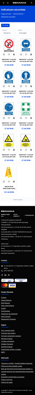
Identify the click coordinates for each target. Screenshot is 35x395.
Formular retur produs (8, 333)
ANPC (3, 352)
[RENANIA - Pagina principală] (19, 2)
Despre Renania (6, 300)
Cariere (3, 308)
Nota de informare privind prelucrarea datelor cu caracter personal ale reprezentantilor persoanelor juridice (17, 371)
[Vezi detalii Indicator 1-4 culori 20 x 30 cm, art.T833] (9, 77)
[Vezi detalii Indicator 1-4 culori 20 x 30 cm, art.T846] (26, 109)
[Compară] (14, 54)
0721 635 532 (8, 271)
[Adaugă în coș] (4, 54)
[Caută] (8, 3)
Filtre (5, 25)
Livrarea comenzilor (7, 341)
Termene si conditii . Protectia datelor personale (16, 363)
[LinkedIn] (5, 275)
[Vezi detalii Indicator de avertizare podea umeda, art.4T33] (9, 172)
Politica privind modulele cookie (11, 366)
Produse (20, 30)
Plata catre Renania (7, 306)
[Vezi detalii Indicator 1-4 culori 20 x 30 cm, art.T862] (9, 141)
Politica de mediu (7, 382)
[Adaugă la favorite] (9, 54)
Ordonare (4, 30)
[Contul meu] (31, 3)
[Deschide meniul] (3, 3)
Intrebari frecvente (7, 344)
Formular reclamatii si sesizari (11, 336)
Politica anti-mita (6, 380)
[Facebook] (2, 275)
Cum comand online (7, 330)
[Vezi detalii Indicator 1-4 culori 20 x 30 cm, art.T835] (9, 109)
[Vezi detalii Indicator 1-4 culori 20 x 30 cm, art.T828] (26, 45)
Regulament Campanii (8, 319)
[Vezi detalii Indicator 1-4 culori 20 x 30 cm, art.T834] (26, 77)
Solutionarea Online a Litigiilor (11, 349)
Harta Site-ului (5, 317)
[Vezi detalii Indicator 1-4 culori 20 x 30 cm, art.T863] (26, 141)
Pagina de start (6, 14)
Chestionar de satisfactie (9, 314)
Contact (3, 298)
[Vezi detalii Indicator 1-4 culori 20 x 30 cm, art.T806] (9, 45)
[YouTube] (9, 275)
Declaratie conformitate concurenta (12, 377)
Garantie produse (6, 347)
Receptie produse (6, 339)
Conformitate (5, 311)
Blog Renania (5, 303)
